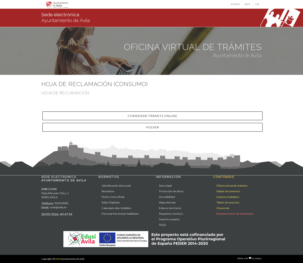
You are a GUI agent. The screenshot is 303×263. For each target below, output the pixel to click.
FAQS (162, 224)
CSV (257, 4)
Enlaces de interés (170, 208)
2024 (58, 258)
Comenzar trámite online (152, 116)
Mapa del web (167, 202)
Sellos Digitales (111, 202)
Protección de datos (171, 191)
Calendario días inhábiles (116, 208)
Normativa (108, 191)
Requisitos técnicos (171, 213)
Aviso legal (165, 185)
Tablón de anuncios (227, 202)
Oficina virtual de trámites (232, 185)
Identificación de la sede (116, 185)
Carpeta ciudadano (227, 196)
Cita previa (222, 208)
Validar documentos (228, 191)
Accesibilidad (167, 196)
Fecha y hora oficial (113, 196)
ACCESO (235, 4)
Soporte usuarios (169, 219)
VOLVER (152, 127)
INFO (247, 4)
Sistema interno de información (235, 213)
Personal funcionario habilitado (120, 213)
